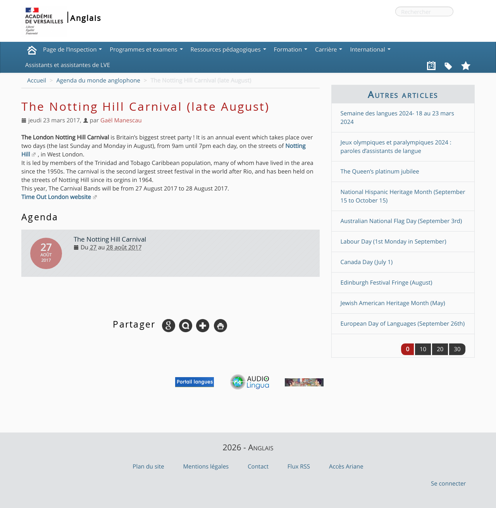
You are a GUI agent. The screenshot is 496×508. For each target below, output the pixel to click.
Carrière (328, 49)
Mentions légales (206, 466)
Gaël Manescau (121, 120)
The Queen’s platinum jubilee (380, 171)
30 (457, 349)
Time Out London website (56, 197)
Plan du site (148, 466)
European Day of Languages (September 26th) (403, 324)
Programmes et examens (146, 49)
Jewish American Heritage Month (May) (393, 303)
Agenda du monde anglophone (98, 80)
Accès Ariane (346, 466)
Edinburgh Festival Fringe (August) (386, 283)
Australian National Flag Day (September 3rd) (401, 221)
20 (440, 349)
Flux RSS (299, 466)
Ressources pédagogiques (228, 49)
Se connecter (448, 483)
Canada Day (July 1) (367, 262)
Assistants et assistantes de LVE (67, 65)
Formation (290, 49)
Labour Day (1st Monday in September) (393, 241)
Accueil (36, 80)
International (370, 49)
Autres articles (403, 94)
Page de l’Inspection (72, 49)
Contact (258, 466)
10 (423, 349)
